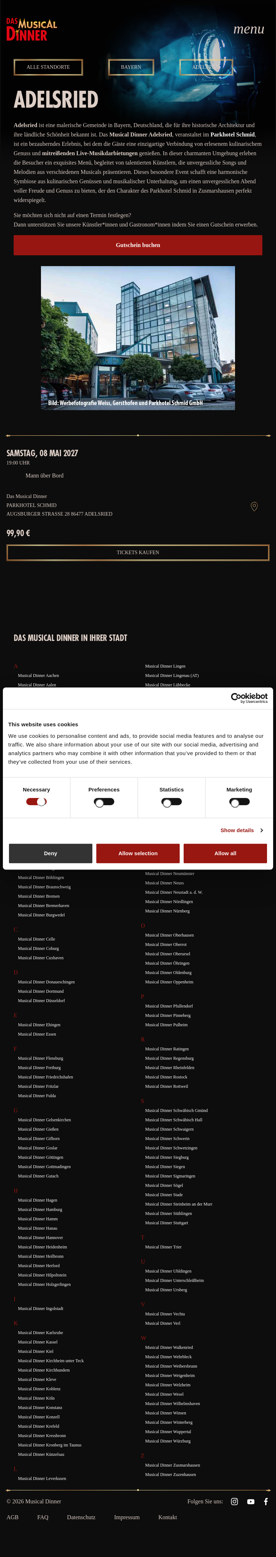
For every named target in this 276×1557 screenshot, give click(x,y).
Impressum (127, 1517)
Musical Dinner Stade (164, 1194)
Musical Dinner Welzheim (167, 1384)
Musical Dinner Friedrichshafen (45, 1077)
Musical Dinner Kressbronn (42, 1435)
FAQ (43, 1517)
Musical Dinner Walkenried (169, 1347)
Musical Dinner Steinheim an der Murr (178, 1204)
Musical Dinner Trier (163, 1246)
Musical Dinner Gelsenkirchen (44, 1119)
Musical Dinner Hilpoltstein (42, 1275)
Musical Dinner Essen (37, 1034)
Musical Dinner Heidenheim (42, 1246)
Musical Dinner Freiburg (39, 1067)
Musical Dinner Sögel (164, 1185)
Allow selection (137, 853)
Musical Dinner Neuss (164, 882)
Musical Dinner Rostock (166, 1077)
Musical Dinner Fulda (37, 1095)
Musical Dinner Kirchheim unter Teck (51, 1360)
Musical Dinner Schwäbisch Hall (173, 1119)
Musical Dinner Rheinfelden (169, 1067)
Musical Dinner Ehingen (39, 1024)
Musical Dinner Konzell (39, 1416)
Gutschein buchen (138, 245)
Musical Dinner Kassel (38, 1342)
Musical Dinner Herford (39, 1265)
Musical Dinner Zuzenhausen (170, 1474)
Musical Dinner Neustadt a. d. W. (174, 892)
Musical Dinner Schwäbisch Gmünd (176, 1110)
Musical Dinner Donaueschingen (46, 981)
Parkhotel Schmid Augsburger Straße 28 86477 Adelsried (59, 510)
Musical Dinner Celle (36, 939)
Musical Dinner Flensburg (40, 1058)
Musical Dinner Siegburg (167, 1157)
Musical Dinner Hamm (38, 1218)
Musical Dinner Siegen (165, 1166)
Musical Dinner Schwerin (167, 1138)
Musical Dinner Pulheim (166, 1024)
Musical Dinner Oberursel (167, 953)
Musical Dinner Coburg (38, 948)
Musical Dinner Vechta (165, 1313)
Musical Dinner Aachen (38, 675)
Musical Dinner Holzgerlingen (44, 1284)
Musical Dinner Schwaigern (169, 1129)
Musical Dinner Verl (162, 1323)
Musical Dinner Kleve (37, 1379)
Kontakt (167, 1517)
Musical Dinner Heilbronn (41, 1256)
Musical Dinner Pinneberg (167, 1015)
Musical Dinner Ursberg (166, 1289)
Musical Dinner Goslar (38, 1147)
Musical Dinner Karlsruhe (40, 1332)
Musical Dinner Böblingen (41, 877)
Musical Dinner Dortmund (41, 991)
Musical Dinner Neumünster (169, 873)
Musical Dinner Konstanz (40, 1407)
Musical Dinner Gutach (38, 1176)
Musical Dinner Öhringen (167, 963)
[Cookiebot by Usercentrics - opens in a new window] (236, 698)
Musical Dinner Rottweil (166, 1086)
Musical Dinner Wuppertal (168, 1431)
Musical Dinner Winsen (165, 1412)
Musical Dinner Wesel (164, 1394)
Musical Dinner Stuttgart (166, 1222)
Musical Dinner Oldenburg (168, 972)
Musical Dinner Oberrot (166, 944)
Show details (237, 830)
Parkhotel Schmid (233, 134)
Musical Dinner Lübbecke (167, 684)
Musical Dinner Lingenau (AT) (172, 675)
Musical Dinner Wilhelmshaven (172, 1403)
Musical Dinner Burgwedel (41, 914)
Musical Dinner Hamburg (40, 1209)
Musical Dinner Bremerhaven (43, 905)
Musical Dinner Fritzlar (38, 1086)
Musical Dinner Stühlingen (168, 1213)
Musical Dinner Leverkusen (42, 1478)
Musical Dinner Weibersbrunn (171, 1366)
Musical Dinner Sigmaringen (170, 1176)
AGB (12, 1517)
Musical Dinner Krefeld (38, 1426)
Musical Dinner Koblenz (39, 1388)
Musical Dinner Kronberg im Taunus (50, 1445)
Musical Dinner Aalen (37, 684)
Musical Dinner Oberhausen (169, 935)
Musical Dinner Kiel (36, 1351)
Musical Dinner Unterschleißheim (174, 1280)
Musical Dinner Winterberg (169, 1422)
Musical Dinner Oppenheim (169, 981)
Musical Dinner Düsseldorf (41, 1000)
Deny (50, 853)
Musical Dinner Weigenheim (170, 1375)
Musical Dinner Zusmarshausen (172, 1465)
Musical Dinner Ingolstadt (40, 1308)
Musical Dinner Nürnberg (167, 911)
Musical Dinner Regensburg (169, 1058)
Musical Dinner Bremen (39, 896)
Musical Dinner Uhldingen (168, 1271)
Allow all (225, 853)
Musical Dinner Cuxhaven (41, 957)
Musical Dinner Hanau (37, 1228)
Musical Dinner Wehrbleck (168, 1356)
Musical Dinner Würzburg (167, 1441)
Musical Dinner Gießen (38, 1129)
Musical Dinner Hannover (40, 1237)
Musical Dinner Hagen (37, 1200)
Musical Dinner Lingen (165, 666)
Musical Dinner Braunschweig (44, 886)
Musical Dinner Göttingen (40, 1157)
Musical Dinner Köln (36, 1398)
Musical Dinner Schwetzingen (171, 1147)
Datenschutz (81, 1517)
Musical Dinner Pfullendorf (169, 1006)
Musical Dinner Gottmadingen (44, 1166)
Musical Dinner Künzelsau (41, 1454)
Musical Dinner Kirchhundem (44, 1370)
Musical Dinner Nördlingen (169, 901)
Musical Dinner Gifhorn (39, 1138)
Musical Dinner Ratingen (167, 1048)
